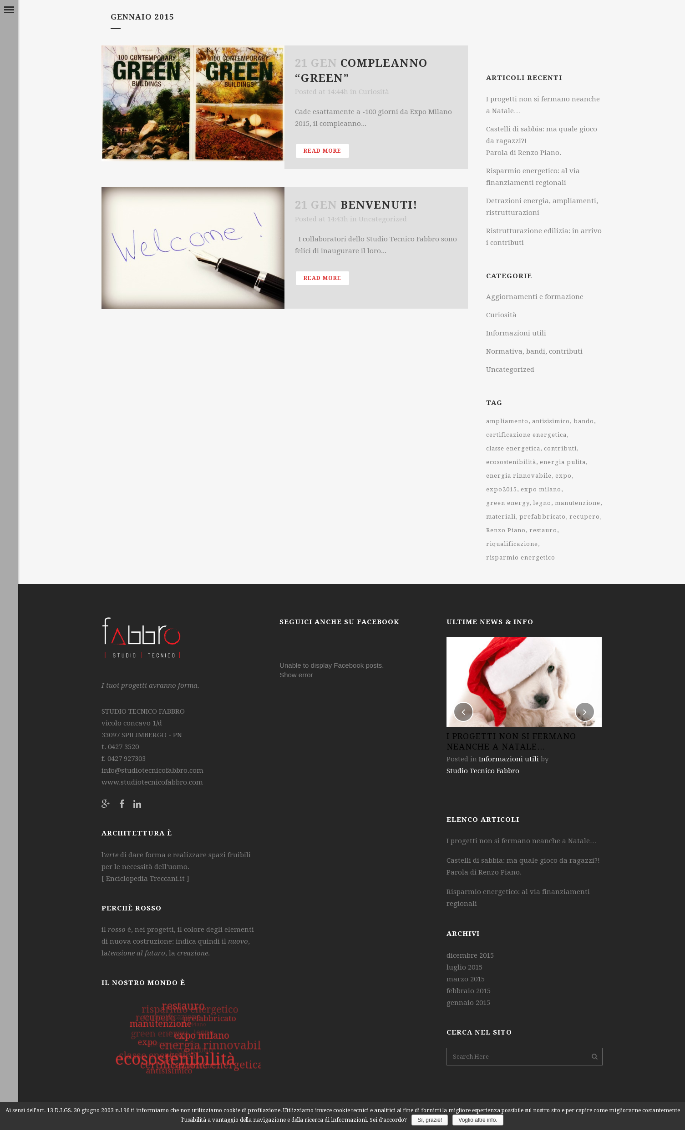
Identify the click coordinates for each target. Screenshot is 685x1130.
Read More (322, 151)
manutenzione (577, 503)
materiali (501, 516)
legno (542, 503)
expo (563, 475)
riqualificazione (512, 543)
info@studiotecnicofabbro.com (152, 770)
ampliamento (507, 421)
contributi (560, 448)
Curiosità (374, 92)
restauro (543, 530)
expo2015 (501, 489)
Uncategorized (383, 219)
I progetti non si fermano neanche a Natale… (522, 841)
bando (583, 421)
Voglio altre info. (477, 1120)
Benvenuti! (378, 205)
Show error (296, 675)
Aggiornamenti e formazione (535, 297)
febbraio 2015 (469, 991)
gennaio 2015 (468, 1003)
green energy (507, 503)
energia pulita (563, 462)
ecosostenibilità (511, 462)
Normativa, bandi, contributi (534, 351)
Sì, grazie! (429, 1120)
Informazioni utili (516, 333)
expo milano (541, 489)
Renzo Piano (506, 530)
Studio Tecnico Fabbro (483, 771)
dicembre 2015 (470, 955)
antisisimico (551, 421)
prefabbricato (542, 516)
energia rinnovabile (519, 475)
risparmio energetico (520, 557)
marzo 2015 (466, 979)
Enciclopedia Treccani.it (144, 879)
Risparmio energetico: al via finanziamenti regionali (518, 898)
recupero (584, 516)
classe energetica (513, 448)
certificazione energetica (526, 434)
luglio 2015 (464, 967)
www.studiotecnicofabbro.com (152, 782)
